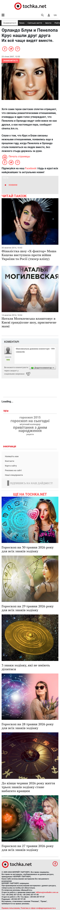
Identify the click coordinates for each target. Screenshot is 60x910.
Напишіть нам (12, 456)
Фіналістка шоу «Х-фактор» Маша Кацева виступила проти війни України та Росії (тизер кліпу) (29, 255)
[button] (49, 15)
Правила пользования (11, 908)
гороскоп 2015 (30, 417)
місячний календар (30, 424)
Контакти (9, 461)
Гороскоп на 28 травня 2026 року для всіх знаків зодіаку (28, 726)
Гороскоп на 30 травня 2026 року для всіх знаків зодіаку (28, 549)
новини (13, 184)
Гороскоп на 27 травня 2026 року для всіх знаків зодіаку (28, 848)
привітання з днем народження (30, 429)
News (21, 23)
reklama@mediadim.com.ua (47, 892)
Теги (6, 411)
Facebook (30, 168)
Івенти (48, 23)
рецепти (30, 434)
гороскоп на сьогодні (30, 420)
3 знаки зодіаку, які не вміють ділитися (26, 667)
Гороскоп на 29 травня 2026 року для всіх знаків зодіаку (28, 608)
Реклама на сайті (13, 470)
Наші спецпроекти (14, 475)
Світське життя (35, 23)
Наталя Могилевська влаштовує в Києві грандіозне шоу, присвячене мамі (29, 322)
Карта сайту (11, 465)
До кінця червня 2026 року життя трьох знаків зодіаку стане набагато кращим (28, 787)
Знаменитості (9, 23)
